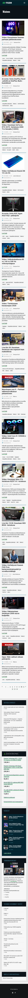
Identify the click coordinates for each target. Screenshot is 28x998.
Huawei (4, 590)
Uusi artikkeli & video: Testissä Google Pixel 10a (16, 824)
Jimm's (7, 636)
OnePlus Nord (5, 105)
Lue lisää (4, 55)
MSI (3, 370)
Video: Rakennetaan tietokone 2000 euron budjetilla (10, 613)
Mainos (14, 60)
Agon (7, 236)
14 (17, 689)
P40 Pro (4, 592)
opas (24, 326)
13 (14, 689)
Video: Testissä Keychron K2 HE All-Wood (16, 817)
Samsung (23, 414)
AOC (3, 236)
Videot (7, 810)
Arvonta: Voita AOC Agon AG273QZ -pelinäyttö (12, 214)
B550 (3, 542)
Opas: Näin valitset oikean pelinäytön (12, 658)
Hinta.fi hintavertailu (8, 978)
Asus (3, 58)
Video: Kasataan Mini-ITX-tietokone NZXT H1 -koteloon (14, 480)
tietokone (4, 638)
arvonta (4, 238)
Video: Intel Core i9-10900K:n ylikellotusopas (14, 437)
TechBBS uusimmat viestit (13, 904)
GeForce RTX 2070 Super (8, 368)
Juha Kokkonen (17, 176)
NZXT (8, 502)
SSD (19, 414)
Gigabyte (4, 326)
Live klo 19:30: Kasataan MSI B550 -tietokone (14, 524)
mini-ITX (13, 502)
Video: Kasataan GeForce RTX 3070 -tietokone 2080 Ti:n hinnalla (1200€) (12, 127)
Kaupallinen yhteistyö (7, 60)
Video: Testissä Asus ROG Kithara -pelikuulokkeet (16, 831)
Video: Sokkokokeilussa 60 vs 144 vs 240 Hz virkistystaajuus (13, 261)
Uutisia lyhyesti (9, 702)
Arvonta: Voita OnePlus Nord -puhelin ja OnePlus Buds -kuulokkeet (13, 81)
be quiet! (9, 149)
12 (12, 689)
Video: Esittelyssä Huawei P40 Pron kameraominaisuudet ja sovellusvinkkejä (12, 568)
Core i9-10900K (9, 58)
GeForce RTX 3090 (18, 58)
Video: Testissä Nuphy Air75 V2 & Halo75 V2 (15, 846)
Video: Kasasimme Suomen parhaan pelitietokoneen (13, 38)
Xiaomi (3, 192)
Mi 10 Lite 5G (20, 190)
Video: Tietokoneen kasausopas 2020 (10, 305)
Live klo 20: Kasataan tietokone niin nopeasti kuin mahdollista (13, 350)
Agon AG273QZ (9, 282)
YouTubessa (13, 881)
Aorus (3, 457)
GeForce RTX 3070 (6, 148)
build (13, 149)
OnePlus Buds (21, 103)
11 (23, 687)
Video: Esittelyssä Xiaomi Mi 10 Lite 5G (13, 172)
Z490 (19, 60)
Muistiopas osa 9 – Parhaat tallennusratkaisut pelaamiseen (13, 391)
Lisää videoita (7, 853)
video (11, 105)
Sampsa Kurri (17, 42)
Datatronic (11, 754)
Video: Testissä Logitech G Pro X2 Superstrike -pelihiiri (16, 839)
